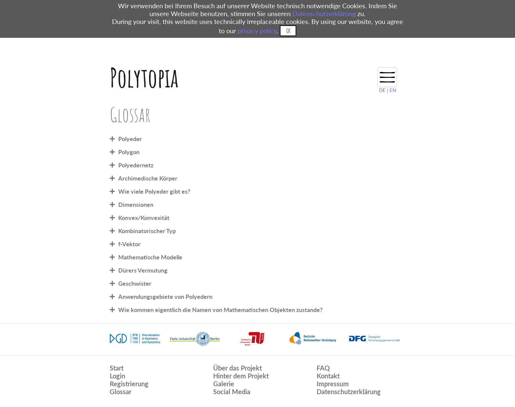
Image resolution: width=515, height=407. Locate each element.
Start (116, 368)
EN (393, 90)
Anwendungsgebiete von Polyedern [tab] (165, 296)
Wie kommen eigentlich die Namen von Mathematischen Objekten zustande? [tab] (220, 309)
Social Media (231, 391)
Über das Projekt (237, 368)
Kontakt (328, 376)
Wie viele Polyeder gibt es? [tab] (154, 191)
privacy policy (257, 31)
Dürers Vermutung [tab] (143, 270)
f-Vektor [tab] (129, 244)
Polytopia (144, 77)
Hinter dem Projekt (241, 376)
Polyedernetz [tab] (135, 165)
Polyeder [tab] (130, 138)
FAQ (323, 368)
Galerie (223, 384)
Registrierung (129, 384)
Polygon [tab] (129, 152)
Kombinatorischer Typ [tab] (147, 230)
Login (117, 376)
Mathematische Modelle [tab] (150, 257)
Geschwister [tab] (134, 283)
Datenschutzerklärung (324, 13)
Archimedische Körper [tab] (147, 178)
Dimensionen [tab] (135, 204)
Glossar (120, 391)
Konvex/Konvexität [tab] (143, 217)
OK (288, 31)
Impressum (333, 384)
